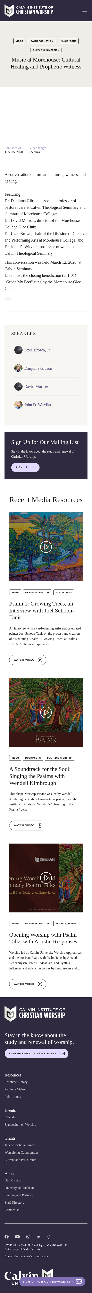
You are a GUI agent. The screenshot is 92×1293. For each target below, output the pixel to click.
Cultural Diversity (46, 50)
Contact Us (12, 1210)
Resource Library (16, 1082)
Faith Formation (42, 41)
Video (19, 41)
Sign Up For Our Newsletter (52, 1281)
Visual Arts (64, 592)
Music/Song (69, 41)
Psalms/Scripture (37, 592)
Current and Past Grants (20, 1160)
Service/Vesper (66, 923)
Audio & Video (15, 1089)
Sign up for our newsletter (37, 1053)
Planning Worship (59, 758)
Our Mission (13, 1180)
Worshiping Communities (21, 1152)
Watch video (28, 660)
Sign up (25, 467)
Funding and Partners (19, 1195)
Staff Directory (14, 1202)
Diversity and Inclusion (20, 1187)
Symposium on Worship (20, 1124)
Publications (13, 1096)
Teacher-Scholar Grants (20, 1145)
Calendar (10, 1117)
